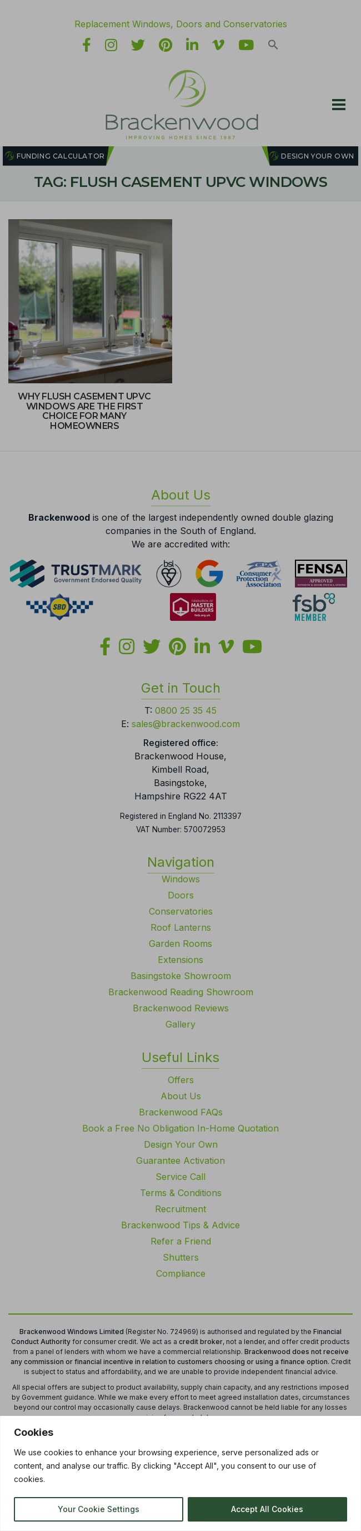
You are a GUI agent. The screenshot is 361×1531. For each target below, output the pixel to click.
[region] (180, 1473)
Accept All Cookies (267, 1509)
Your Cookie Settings (98, 1509)
